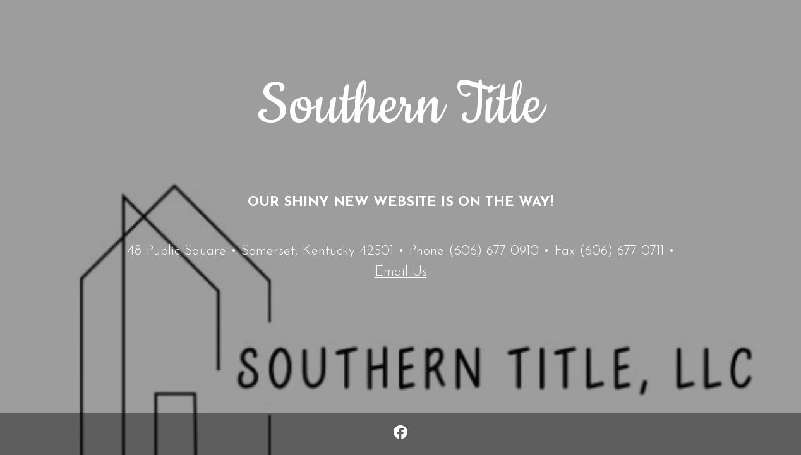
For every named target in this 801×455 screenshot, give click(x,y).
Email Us (401, 272)
